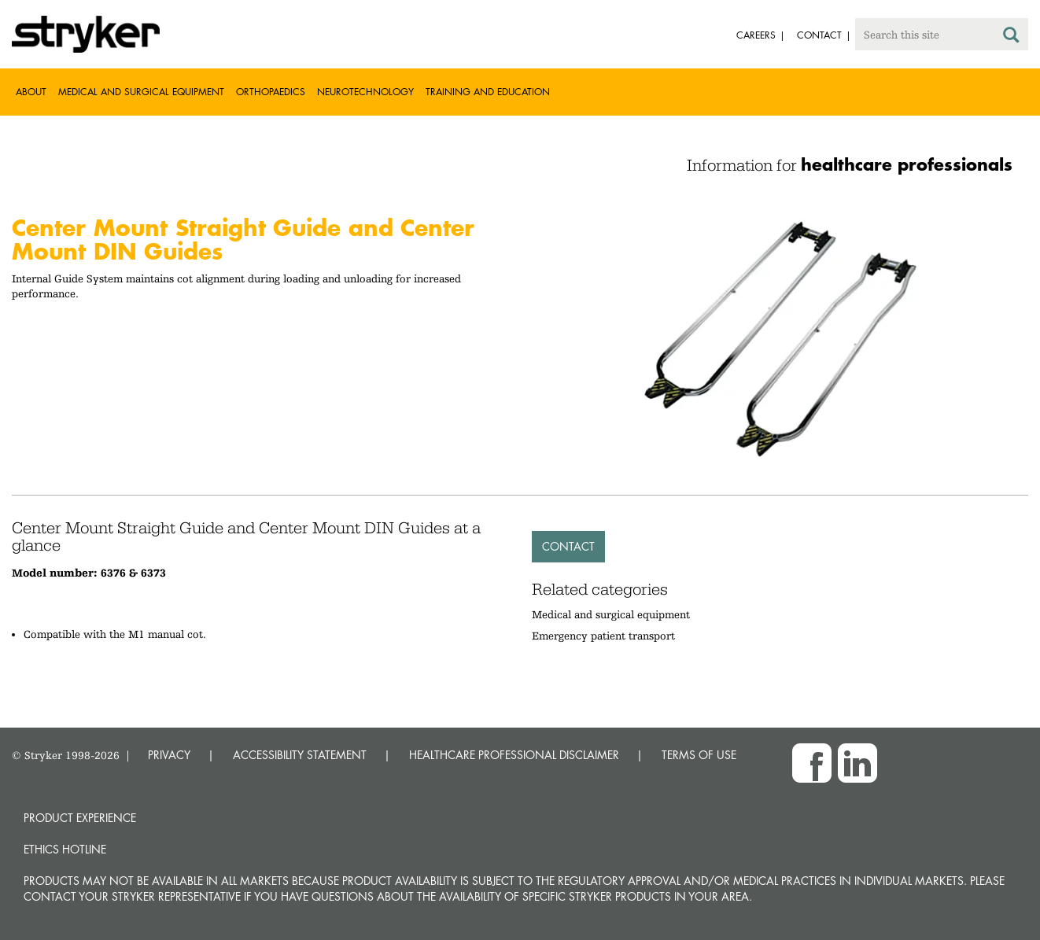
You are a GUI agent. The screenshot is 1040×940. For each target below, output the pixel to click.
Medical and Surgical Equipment (141, 91)
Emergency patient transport (603, 635)
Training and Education (488, 91)
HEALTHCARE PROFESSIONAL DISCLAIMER (514, 754)
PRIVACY (169, 754)
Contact (568, 546)
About (31, 91)
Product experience (80, 817)
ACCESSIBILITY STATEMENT (300, 754)
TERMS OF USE (699, 754)
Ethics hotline (65, 849)
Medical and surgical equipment (611, 614)
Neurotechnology (365, 91)
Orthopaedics (270, 91)
